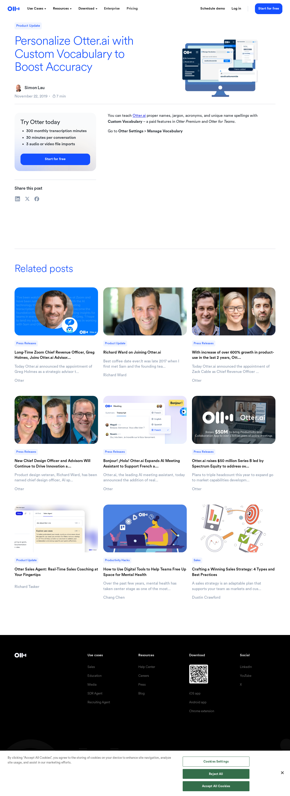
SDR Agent (95, 693)
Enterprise (112, 8)
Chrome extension (201, 711)
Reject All (216, 773)
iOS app (195, 693)
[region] (145, 773)
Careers (143, 675)
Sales (91, 667)
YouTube (245, 675)
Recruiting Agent (99, 702)
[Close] (282, 773)
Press (142, 684)
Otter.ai (139, 116)
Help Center (146, 667)
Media (92, 684)
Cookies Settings (216, 761)
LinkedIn (246, 667)
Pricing (132, 8)
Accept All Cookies (216, 786)
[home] (14, 8)
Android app (198, 702)
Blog (141, 693)
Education (95, 675)
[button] (37, 8)
